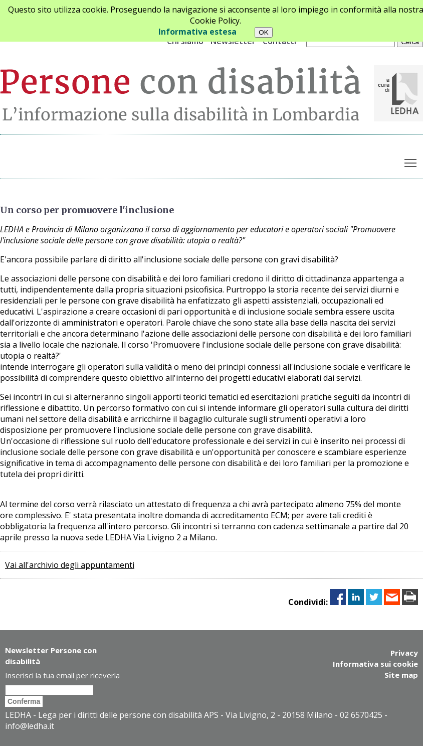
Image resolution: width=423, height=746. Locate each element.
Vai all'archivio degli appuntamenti (69, 564)
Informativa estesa (197, 31)
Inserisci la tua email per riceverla (62, 675)
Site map (401, 675)
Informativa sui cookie (375, 664)
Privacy (404, 653)
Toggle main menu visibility (411, 161)
